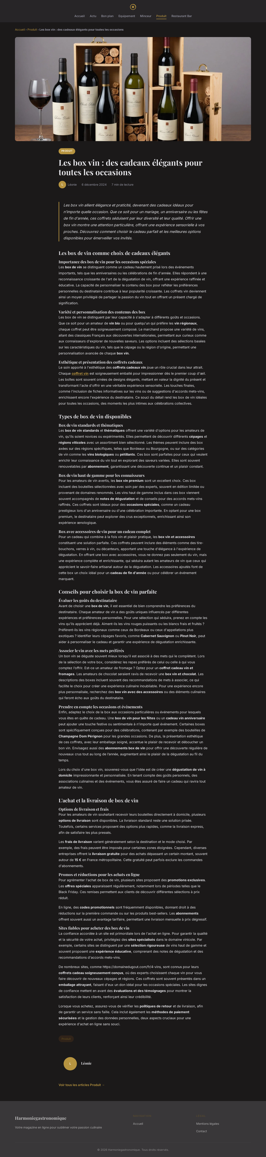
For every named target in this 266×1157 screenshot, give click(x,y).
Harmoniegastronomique (40, 1118)
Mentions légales (207, 1123)
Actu (93, 16)
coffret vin (80, 373)
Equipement (126, 16)
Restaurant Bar (181, 16)
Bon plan (107, 16)
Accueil (79, 16)
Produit (161, 16)
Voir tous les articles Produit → (82, 1085)
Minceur (145, 16)
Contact (201, 1131)
